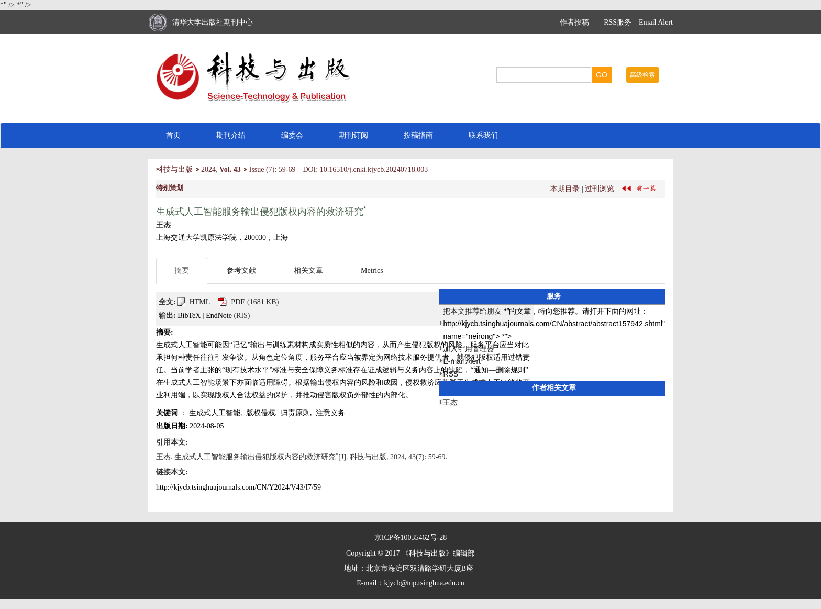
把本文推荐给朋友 (472, 311)
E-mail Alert (462, 361)
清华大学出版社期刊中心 (212, 22)
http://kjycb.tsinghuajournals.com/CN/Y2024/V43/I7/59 (238, 487)
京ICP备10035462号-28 (410, 537)
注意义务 (330, 413)
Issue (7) (262, 169)
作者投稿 (574, 22)
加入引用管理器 (468, 349)
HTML (200, 302)
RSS (450, 374)
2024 (208, 169)
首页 (173, 135)
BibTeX (189, 315)
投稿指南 (418, 135)
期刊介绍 (231, 135)
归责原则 (295, 413)
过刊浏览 (599, 188)
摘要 (181, 270)
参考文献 (241, 270)
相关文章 (308, 270)
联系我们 (483, 135)
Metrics (372, 270)
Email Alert (656, 22)
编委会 (292, 135)
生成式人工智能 (214, 413)
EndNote (219, 315)
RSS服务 (617, 22)
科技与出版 (174, 169)
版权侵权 (260, 413)
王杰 (450, 402)
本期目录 (565, 188)
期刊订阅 (353, 135)
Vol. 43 (230, 169)
